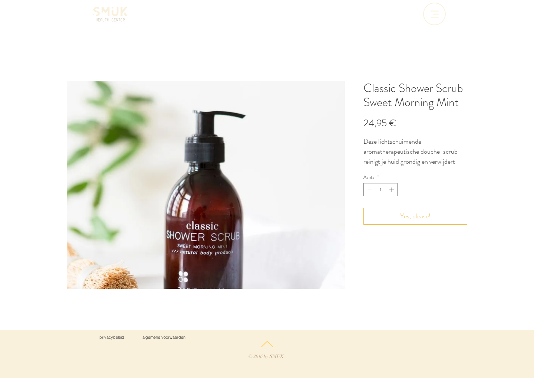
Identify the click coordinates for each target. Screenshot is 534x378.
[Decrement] (369, 189)
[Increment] (392, 189)
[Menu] (434, 14)
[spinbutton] (380, 189)
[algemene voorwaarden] (164, 337)
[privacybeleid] (111, 337)
